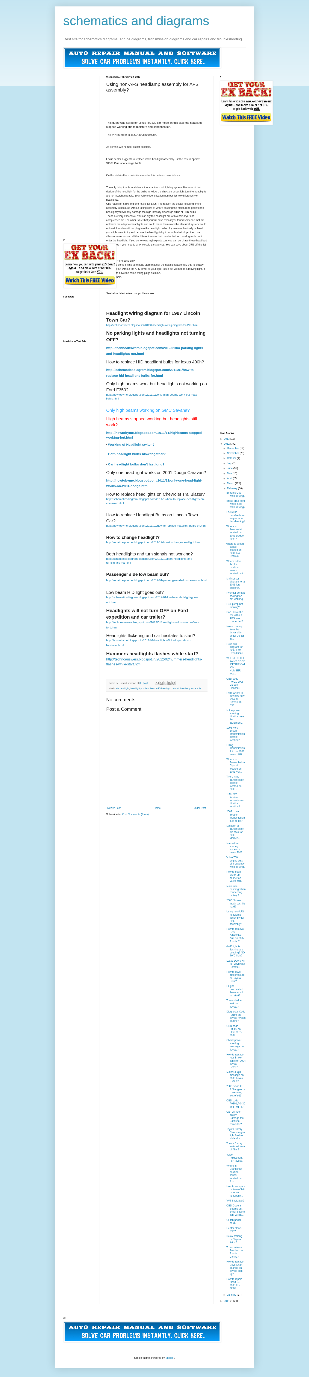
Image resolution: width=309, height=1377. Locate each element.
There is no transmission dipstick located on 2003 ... (235, 783)
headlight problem (139, 688)
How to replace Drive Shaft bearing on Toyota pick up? (235, 1268)
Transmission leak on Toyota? (234, 1003)
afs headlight (122, 688)
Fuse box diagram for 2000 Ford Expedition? (234, 648)
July (229, 463)
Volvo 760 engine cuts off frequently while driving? (235, 862)
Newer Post (114, 808)
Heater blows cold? (233, 1230)
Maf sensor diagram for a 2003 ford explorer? (235, 583)
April (230, 478)
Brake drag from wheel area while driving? (235, 504)
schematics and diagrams (136, 21)
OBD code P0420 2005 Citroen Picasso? (235, 683)
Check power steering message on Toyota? (235, 1045)
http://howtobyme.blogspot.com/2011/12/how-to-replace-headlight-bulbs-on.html (156, 525)
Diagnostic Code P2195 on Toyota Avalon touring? (236, 1016)
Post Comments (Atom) (135, 814)
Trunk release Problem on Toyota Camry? (234, 1252)
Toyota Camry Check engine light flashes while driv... (235, 1134)
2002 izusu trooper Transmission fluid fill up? (235, 816)
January (232, 1294)
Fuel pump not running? (234, 605)
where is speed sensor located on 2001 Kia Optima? (235, 550)
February (232, 488)
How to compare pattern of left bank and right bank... (235, 1191)
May (230, 473)
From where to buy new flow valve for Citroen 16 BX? (235, 699)
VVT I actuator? (235, 1200)
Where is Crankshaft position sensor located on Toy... (234, 1173)
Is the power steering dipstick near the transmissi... (235, 716)
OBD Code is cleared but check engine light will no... (235, 1210)
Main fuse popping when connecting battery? (236, 891)
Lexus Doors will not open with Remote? (235, 963)
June (230, 468)
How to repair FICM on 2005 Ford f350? (234, 1284)
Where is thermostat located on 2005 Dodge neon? (235, 532)
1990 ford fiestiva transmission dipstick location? (235, 800)
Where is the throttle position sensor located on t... (235, 567)
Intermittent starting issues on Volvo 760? (234, 848)
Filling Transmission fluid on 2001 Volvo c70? (235, 750)
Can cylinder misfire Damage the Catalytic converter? (235, 1118)
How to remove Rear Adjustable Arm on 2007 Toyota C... (235, 935)
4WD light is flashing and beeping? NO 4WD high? (235, 951)
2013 (227, 438)
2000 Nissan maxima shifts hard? (235, 903)
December (233, 448)
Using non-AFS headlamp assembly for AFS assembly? (235, 918)
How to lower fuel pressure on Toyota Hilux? (235, 976)
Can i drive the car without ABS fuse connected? (234, 617)
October (232, 458)
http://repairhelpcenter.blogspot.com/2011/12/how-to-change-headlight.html (153, 542)
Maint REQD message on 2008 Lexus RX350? (235, 1076)
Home (157, 808)
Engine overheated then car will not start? (234, 991)
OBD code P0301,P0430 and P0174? (235, 1103)
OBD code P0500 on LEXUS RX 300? (234, 1031)
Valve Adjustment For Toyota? (234, 1157)
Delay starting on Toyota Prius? (234, 1239)
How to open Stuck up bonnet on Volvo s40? (234, 876)
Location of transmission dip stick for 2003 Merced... (235, 832)
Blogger (169, 1357)
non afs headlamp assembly (186, 688)
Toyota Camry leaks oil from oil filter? (235, 1146)
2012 (227, 443)
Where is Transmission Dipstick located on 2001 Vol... (235, 765)
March (231, 483)
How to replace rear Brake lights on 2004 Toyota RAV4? (236, 1061)
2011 (227, 1300)
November (233, 453)
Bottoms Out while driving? (235, 494)
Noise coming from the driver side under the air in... (235, 632)
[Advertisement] (184, 102)
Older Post (200, 808)
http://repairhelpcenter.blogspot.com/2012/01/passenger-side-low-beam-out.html (156, 580)
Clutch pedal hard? (233, 1221)
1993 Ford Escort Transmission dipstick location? (235, 734)
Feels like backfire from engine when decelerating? (235, 517)
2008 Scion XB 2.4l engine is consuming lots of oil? (235, 1091)
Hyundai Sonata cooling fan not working (235, 596)
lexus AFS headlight (160, 688)
